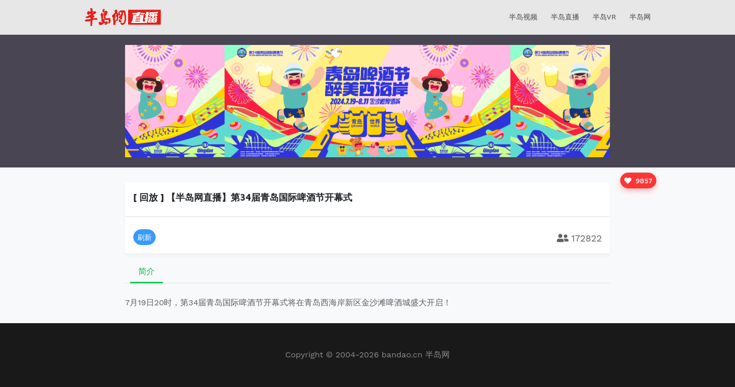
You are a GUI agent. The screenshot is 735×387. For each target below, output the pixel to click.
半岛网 (640, 17)
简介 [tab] (146, 271)
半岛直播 (565, 17)
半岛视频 (523, 17)
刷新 (144, 237)
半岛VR (604, 17)
